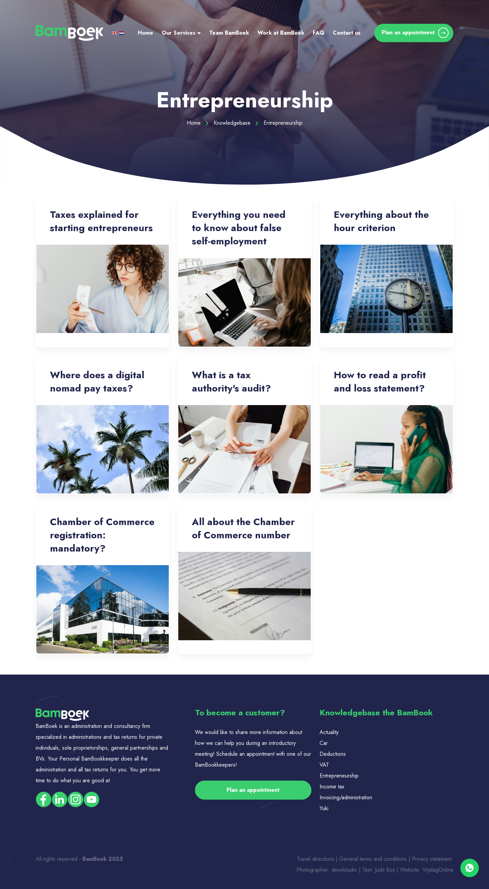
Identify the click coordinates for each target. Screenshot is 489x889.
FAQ (318, 33)
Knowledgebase (236, 123)
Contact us (347, 33)
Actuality (330, 732)
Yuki (324, 808)
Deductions (333, 754)
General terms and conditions (374, 859)
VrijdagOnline (437, 870)
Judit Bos (385, 870)
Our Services (181, 33)
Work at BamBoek (280, 33)
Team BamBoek (229, 33)
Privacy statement (432, 859)
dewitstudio (344, 870)
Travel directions (315, 859)
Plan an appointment (415, 33)
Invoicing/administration (346, 797)
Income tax (332, 786)
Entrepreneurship (339, 776)
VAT (324, 765)
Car (324, 743)
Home (145, 33)
